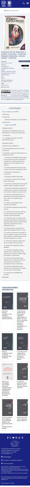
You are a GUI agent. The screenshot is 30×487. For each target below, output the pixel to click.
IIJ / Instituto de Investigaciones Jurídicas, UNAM (7, 68)
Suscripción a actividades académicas (11, 460)
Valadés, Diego (9, 125)
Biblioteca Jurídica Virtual (11, 10)
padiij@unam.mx (4, 479)
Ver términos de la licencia (18, 99)
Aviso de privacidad (7, 463)
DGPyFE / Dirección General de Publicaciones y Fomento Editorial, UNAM (8, 73)
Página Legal (5, 87)
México (3, 78)
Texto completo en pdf (8, 111)
